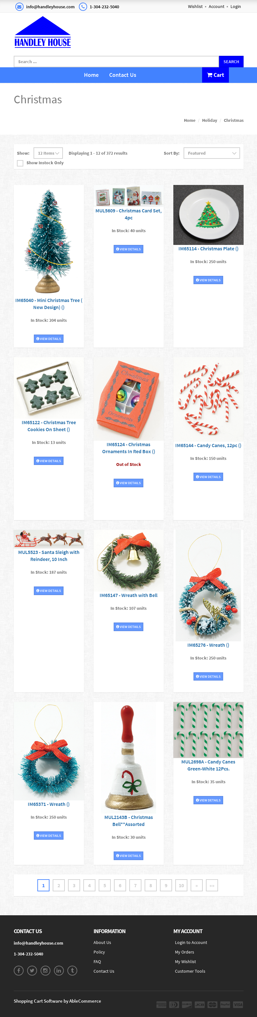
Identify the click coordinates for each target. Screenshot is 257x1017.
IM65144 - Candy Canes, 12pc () (208, 445)
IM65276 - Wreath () (208, 645)
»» (212, 885)
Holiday (209, 120)
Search (231, 61)
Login (236, 6)
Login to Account (191, 942)
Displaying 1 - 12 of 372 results (98, 153)
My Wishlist (185, 961)
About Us (102, 942)
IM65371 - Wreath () (49, 804)
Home (91, 74)
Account (216, 6)
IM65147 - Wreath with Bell (128, 595)
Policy (99, 952)
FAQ (97, 961)
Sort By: (171, 153)
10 (181, 885)
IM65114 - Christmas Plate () (208, 248)
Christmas (234, 120)
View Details (48, 338)
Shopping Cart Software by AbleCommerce (57, 1001)
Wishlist (195, 6)
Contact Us (122, 74)
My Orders (184, 952)
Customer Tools (190, 971)
